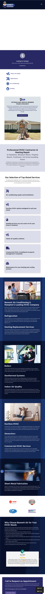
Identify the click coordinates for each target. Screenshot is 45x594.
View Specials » (22, 65)
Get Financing (28, 40)
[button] (39, 559)
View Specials (16, 40)
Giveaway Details (22, 115)
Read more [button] (22, 564)
